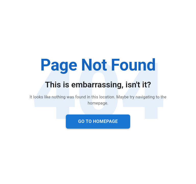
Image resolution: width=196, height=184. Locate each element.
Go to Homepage (98, 121)
